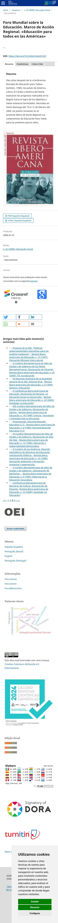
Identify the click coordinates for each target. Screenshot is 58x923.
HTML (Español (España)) (19, 220)
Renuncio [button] (34, 907)
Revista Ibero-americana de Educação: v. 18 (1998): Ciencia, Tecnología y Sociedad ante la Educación (31, 415)
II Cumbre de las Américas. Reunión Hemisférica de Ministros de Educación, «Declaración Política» (29, 452)
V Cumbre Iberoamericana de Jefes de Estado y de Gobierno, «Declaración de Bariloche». (30, 470)
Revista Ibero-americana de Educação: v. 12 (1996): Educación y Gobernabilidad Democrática (28, 443)
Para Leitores (11, 579)
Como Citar (37, 64)
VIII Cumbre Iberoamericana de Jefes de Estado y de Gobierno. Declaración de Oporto (31, 409)
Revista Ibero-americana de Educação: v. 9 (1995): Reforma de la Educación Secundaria (30, 476)
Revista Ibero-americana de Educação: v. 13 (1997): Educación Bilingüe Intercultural (28, 357)
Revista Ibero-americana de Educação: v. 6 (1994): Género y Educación (31, 384)
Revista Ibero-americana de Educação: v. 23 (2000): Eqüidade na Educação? (31, 400)
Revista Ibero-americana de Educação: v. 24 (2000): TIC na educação (31, 374)
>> (18, 500)
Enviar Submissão (15, 528)
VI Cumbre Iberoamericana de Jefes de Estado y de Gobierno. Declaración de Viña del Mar (31, 436)
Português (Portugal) (15, 560)
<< (4, 500)
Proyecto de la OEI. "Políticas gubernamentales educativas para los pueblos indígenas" (29, 351)
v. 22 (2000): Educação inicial (37, 10)
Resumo (9, 64)
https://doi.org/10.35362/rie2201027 (27, 56)
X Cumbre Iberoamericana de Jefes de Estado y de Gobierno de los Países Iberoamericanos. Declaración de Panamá (31, 366)
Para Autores (11, 583)
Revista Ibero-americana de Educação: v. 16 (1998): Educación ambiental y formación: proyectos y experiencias (28, 460)
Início (5, 10)
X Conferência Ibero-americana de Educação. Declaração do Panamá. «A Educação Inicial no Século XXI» (28, 393)
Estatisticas (22, 64)
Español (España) (14, 546)
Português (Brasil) (14, 551)
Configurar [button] (35, 913)
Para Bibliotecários (13, 588)
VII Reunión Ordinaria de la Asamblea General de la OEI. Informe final (30, 380)
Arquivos (16, 10)
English (8, 556)
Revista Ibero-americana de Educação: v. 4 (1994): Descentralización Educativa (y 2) (32, 427)
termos (34, 281)
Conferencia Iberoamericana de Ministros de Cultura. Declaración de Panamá (28, 485)
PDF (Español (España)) (18, 215)
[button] (9, 317)
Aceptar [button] (35, 901)
